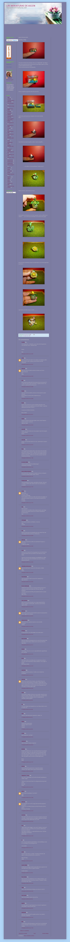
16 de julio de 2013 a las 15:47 (27, 364)
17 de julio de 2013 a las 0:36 (27, 709)
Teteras (9, 181)
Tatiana (23, 721)
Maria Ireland (24, 638)
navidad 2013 (10, 163)
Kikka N (23, 791)
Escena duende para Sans (10, 117)
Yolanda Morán (24, 620)
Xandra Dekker (24, 865)
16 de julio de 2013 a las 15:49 (27, 376)
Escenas (9, 128)
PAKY (22, 380)
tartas (9, 180)
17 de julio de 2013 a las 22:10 (27, 821)
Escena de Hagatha (9, 114)
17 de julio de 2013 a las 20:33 (27, 787)
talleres (9, 178)
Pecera (9, 169)
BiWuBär (23, 749)
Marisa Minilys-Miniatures (26, 471)
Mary (23, 449)
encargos (9, 111)
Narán (23, 402)
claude (23, 733)
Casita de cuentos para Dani (11, 101)
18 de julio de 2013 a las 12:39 (27, 883)
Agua (9, 97)
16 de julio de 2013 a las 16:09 (27, 386)
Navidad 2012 (10, 161)
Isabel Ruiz (24, 670)
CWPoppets (24, 520)
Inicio (35, 933)
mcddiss (23, 342)
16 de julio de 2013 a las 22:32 (27, 688)
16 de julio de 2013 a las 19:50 (27, 572)
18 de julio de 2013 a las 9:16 (27, 872)
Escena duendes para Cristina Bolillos (11, 120)
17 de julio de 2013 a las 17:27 (27, 762)
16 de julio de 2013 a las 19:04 (27, 546)
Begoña (23, 903)
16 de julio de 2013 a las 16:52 (27, 435)
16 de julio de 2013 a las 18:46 (27, 535)
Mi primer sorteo (11, 157)
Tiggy (23, 887)
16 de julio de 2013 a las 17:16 (27, 467)
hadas (9, 140)
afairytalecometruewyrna (26, 566)
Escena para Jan (11, 122)
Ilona (22, 825)
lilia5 (22, 921)
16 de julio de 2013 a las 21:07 (27, 634)
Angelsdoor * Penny (25, 775)
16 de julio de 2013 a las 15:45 (27, 353)
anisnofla (23, 429)
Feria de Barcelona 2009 (11, 137)
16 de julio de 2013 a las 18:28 (27, 515)
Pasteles (9, 167)
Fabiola (23, 418)
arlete (23, 358)
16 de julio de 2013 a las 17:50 (27, 486)
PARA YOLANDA (10, 164)
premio (9, 172)
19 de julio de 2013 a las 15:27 (27, 908)
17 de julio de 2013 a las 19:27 (27, 771)
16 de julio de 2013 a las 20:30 (27, 626)
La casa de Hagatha (10, 150)
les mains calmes (25, 462)
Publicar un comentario (24, 930)
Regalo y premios (11, 174)
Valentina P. (24, 741)
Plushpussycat (24, 480)
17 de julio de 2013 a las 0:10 (27, 700)
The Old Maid (24, 576)
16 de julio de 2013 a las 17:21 (27, 476)
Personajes (10, 171)
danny (23, 491)
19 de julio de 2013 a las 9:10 (27, 899)
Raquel (23, 391)
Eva (22, 704)
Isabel (23, 692)
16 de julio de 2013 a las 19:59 (27, 596)
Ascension (10, 78)
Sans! (23, 550)
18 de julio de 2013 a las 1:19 (27, 847)
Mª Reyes (23, 630)
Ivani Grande (24, 895)
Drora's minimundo (25, 586)
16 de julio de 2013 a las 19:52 (27, 581)
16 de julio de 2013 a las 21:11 (27, 644)
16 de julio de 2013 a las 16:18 (27, 425)
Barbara (23, 766)
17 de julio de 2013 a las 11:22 (27, 737)
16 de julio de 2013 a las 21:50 (27, 666)
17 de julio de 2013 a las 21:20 (27, 810)
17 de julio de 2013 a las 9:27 (27, 717)
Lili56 (23, 713)
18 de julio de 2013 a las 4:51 (27, 860)
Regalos (9, 177)
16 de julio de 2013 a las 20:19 (27, 606)
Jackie (23, 852)
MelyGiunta (24, 912)
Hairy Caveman (24, 600)
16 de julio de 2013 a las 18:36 (27, 526)
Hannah (23, 649)
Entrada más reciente (23, 933)
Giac (22, 506)
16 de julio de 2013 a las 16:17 (27, 414)
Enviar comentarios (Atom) (29, 935)
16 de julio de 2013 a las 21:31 (27, 654)
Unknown (23, 368)
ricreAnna (23, 815)
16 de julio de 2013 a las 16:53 (27, 444)
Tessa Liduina (24, 877)
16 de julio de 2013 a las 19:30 (27, 562)
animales (9, 99)
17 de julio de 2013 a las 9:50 (27, 729)
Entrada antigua (45, 933)
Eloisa (23, 658)
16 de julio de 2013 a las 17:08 (27, 457)
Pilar (22, 530)
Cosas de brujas (11, 103)
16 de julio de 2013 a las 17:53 (27, 502)
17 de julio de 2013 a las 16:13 (27, 744)
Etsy (8, 129)
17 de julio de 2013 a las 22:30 (27, 835)
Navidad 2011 (10, 160)
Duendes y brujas (11, 106)
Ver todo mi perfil (9, 79)
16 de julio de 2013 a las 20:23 (27, 616)
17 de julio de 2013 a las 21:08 (27, 797)
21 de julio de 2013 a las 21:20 (27, 917)
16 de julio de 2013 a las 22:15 (27, 675)
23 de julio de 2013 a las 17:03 (27, 927)
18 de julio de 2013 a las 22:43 (27, 891)
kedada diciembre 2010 (10, 146)
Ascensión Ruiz (9, 64)
